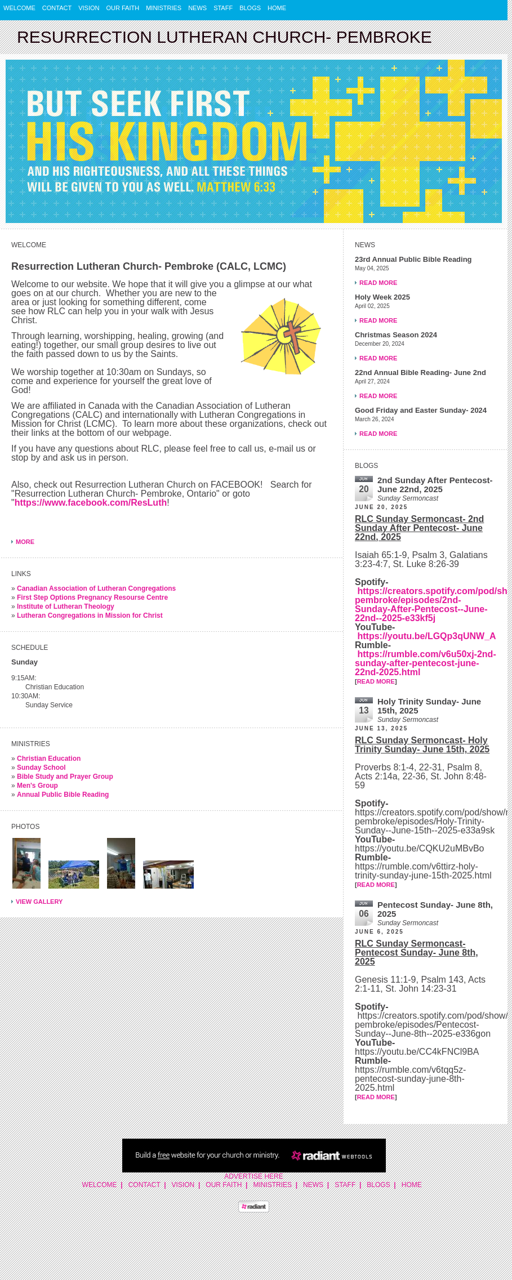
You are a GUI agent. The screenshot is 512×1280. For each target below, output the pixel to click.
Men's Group (37, 786)
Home (277, 8)
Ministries (163, 8)
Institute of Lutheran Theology (65, 606)
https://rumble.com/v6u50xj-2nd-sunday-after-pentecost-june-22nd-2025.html (425, 663)
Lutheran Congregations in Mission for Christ (90, 615)
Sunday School (41, 767)
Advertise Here (253, 1176)
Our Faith (123, 8)
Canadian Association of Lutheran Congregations (96, 588)
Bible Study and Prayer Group (65, 777)
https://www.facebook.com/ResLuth (91, 502)
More (25, 541)
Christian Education (49, 758)
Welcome (19, 8)
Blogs (250, 8)
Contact (57, 8)
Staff (223, 8)
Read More (378, 282)
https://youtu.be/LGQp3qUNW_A (426, 636)
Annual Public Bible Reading (63, 795)
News (197, 8)
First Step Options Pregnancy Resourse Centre (92, 597)
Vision (88, 8)
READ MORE (376, 681)
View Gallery (39, 901)
